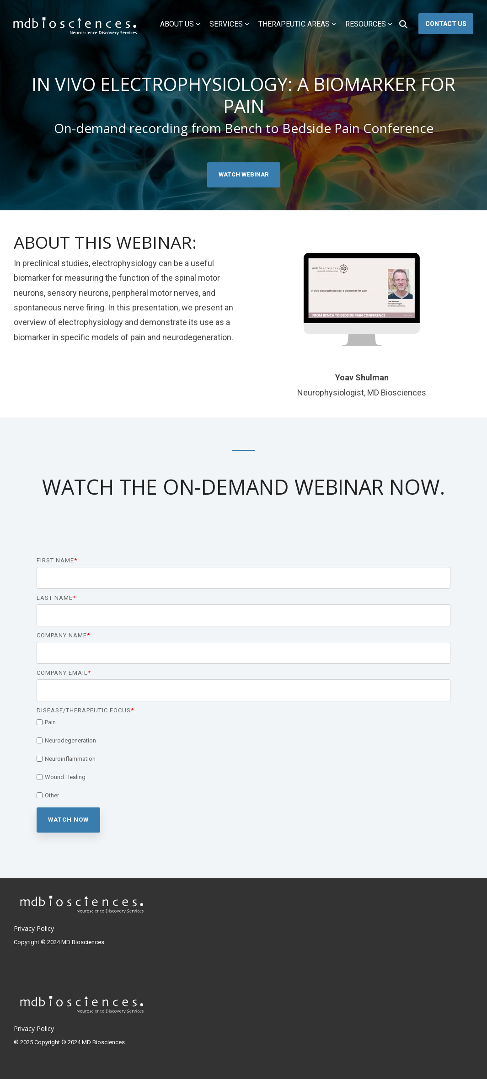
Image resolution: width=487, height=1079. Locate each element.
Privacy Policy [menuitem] (34, 928)
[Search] (403, 23)
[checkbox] (243, 759)
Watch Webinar (244, 174)
